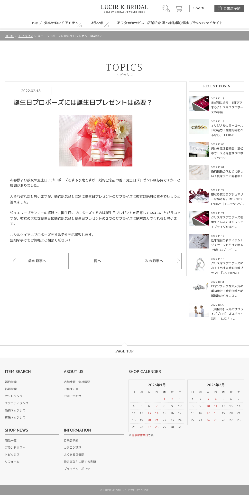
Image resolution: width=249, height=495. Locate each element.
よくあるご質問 (74, 455)
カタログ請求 (72, 447)
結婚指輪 (11, 389)
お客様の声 (71, 389)
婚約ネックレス (15, 410)
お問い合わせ (72, 396)
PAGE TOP (124, 351)
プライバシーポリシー (78, 469)
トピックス (25, 36)
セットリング (13, 396)
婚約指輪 (11, 382)
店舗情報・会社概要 (77, 382)
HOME (9, 36)
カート (179, 8)
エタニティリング (16, 403)
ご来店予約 (231, 8)
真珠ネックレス (15, 417)
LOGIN (198, 8)
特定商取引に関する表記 (80, 462)
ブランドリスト (15, 447)
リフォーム (12, 462)
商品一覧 (11, 440)
